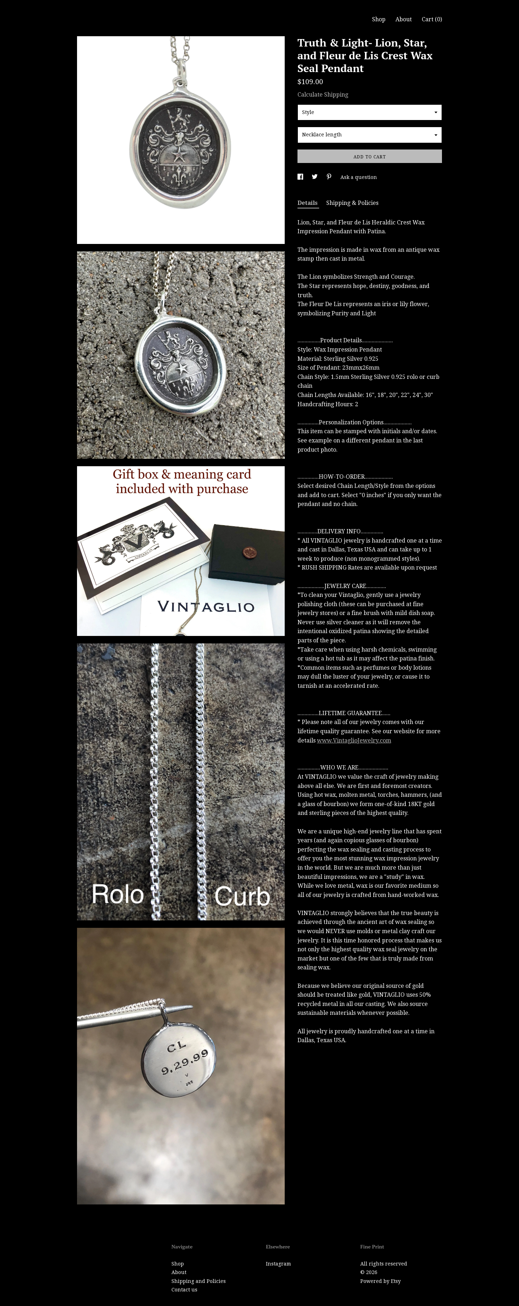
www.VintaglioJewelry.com (354, 740)
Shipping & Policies (352, 203)
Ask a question (358, 177)
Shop (379, 19)
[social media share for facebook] (301, 177)
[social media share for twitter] (315, 177)
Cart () (432, 19)
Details (308, 203)
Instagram (278, 1264)
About (403, 19)
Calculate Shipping (322, 94)
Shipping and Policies (198, 1281)
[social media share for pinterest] (329, 177)
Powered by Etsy (380, 1281)
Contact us (184, 1290)
